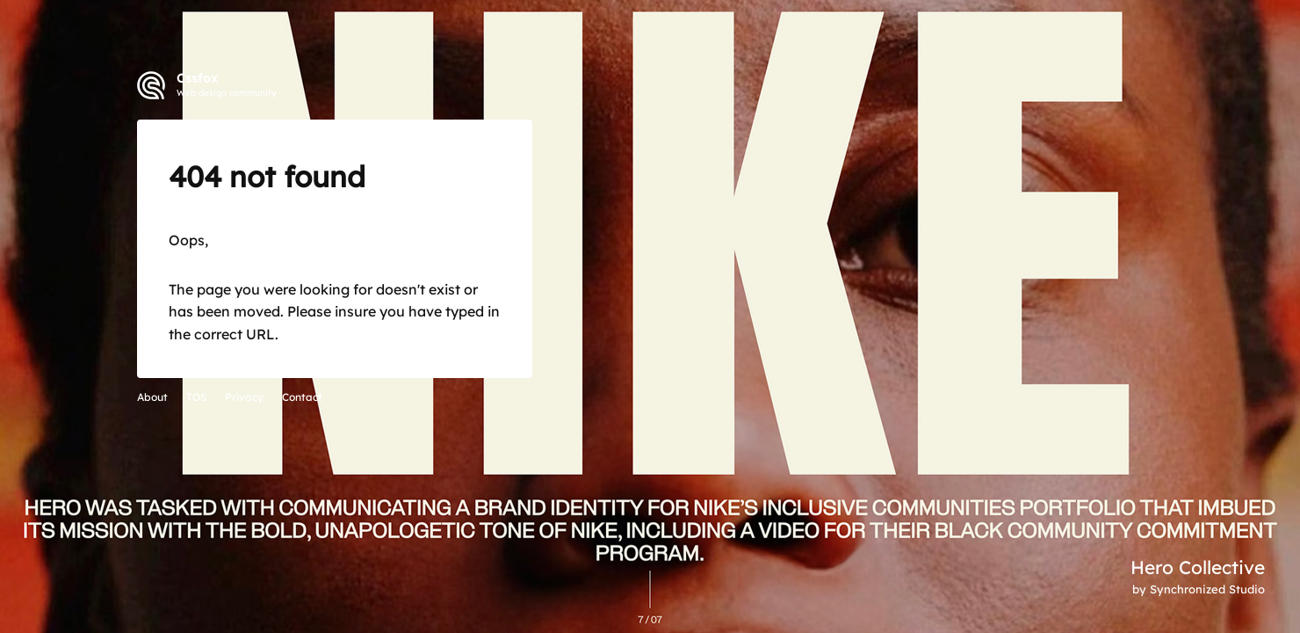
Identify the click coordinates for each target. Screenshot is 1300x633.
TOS (196, 397)
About (152, 397)
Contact (302, 397)
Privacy (244, 397)
